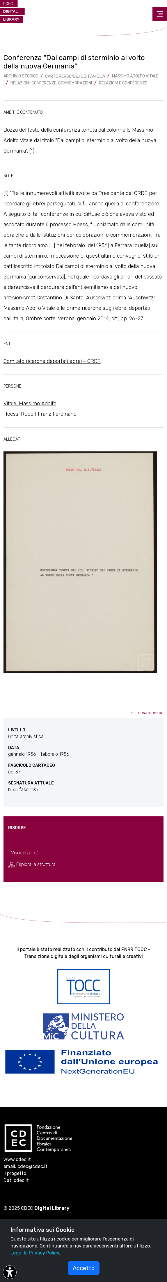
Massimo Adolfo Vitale (135, 76)
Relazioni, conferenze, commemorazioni (51, 83)
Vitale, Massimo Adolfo (29, 403)
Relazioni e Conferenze (123, 83)
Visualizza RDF (26, 853)
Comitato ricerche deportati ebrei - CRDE (52, 361)
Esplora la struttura (32, 864)
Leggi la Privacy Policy (34, 1253)
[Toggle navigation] (159, 14)
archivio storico (20, 76)
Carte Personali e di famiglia (75, 76)
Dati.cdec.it (16, 1180)
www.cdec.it (17, 1159)
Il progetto (14, 1173)
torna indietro (147, 712)
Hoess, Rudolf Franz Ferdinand (40, 414)
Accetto (84, 1268)
